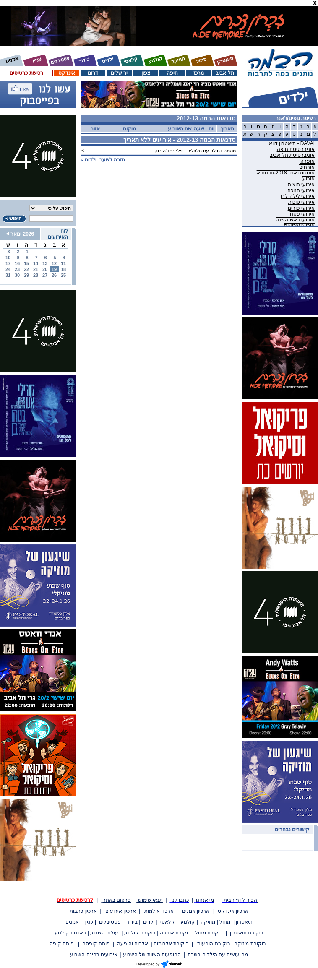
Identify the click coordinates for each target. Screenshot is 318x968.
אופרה (307, 161)
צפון (145, 73)
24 (7, 269)
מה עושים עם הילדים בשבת (218, 955)
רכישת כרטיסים (26, 73)
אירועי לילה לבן (298, 196)
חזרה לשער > (103, 160)
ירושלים (119, 73)
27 (44, 275)
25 (63, 275)
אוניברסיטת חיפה (296, 149)
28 (35, 275)
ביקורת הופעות (213, 944)
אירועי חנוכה (301, 190)
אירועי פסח (302, 214)
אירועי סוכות (301, 202)
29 (26, 275)
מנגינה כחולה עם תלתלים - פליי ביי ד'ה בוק (195, 150)
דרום (93, 73)
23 (17, 269)
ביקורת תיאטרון (246, 933)
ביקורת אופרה (175, 933)
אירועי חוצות (301, 184)
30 (17, 275)
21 (35, 269)
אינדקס (66, 73)
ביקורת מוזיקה (250, 944)
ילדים (149, 922)
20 (44, 269)
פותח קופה (62, 944)
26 (54, 275)
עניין (87, 922)
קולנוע (187, 922)
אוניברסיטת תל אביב (292, 155)
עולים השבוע (104, 933)
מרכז (198, 73)
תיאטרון (244, 922)
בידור (131, 922)
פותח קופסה (96, 944)
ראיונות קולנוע (70, 933)
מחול (224, 922)
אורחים (307, 167)
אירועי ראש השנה (295, 220)
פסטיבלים (110, 922)
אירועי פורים (301, 208)
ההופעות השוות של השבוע (152, 955)
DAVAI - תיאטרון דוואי (291, 143)
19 (54, 269)
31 (7, 275)
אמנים (72, 922)
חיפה (172, 73)
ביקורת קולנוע (140, 933)
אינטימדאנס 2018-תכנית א (286, 173)
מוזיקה (207, 922)
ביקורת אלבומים (171, 944)
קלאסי (167, 922)
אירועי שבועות (299, 226)
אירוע (308, 179)
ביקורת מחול (209, 933)
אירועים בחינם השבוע (93, 955)
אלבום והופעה (132, 944)
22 (26, 269)
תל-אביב (225, 73)
